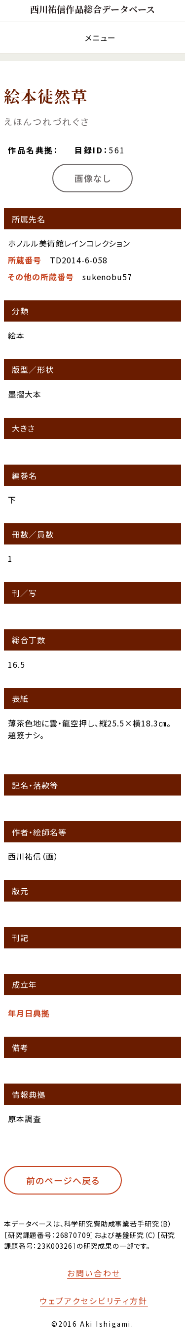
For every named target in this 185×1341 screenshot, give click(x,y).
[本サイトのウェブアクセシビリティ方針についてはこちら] (87, 1300)
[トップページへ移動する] (92, 8)
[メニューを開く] (92, 37)
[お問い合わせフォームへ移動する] (87, 1273)
